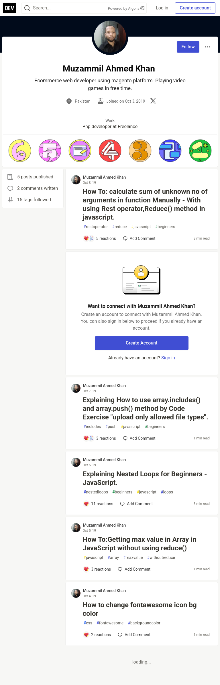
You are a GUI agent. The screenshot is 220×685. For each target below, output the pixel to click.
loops (167, 492)
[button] (19, 150)
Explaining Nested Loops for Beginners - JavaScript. (145, 478)
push (110, 427)
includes (92, 427)
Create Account (142, 343)
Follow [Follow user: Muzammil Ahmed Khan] (188, 46)
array (113, 558)
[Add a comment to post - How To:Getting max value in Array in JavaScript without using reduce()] (97, 569)
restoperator (96, 227)
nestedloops (96, 492)
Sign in (168, 358)
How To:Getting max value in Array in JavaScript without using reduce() (140, 543)
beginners (165, 227)
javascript (141, 227)
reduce (119, 227)
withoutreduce (161, 558)
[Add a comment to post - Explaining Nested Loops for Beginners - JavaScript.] (98, 504)
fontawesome (110, 623)
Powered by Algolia (126, 8)
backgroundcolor (144, 623)
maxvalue (133, 558)
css (88, 623)
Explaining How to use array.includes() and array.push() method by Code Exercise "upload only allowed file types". (145, 408)
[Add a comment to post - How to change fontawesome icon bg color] (97, 635)
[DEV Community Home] (9, 8)
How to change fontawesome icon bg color (140, 609)
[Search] (27, 8)
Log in (162, 8)
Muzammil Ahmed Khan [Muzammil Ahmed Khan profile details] (104, 177)
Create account (195, 8)
